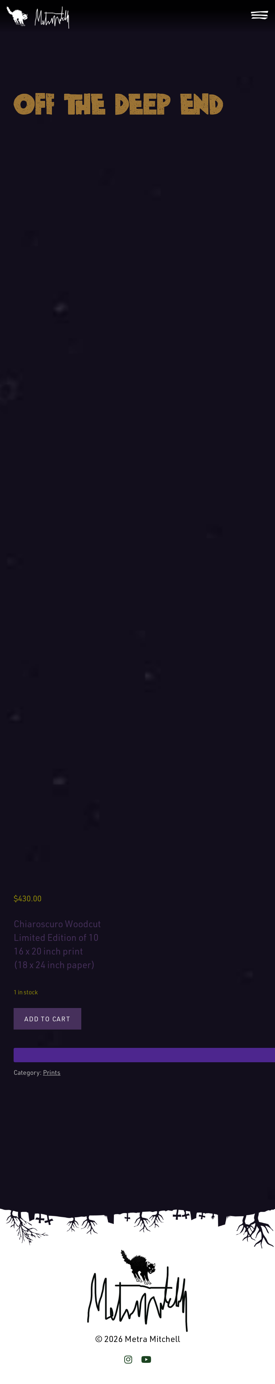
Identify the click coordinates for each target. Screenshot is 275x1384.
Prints (52, 1072)
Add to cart (47, 1018)
